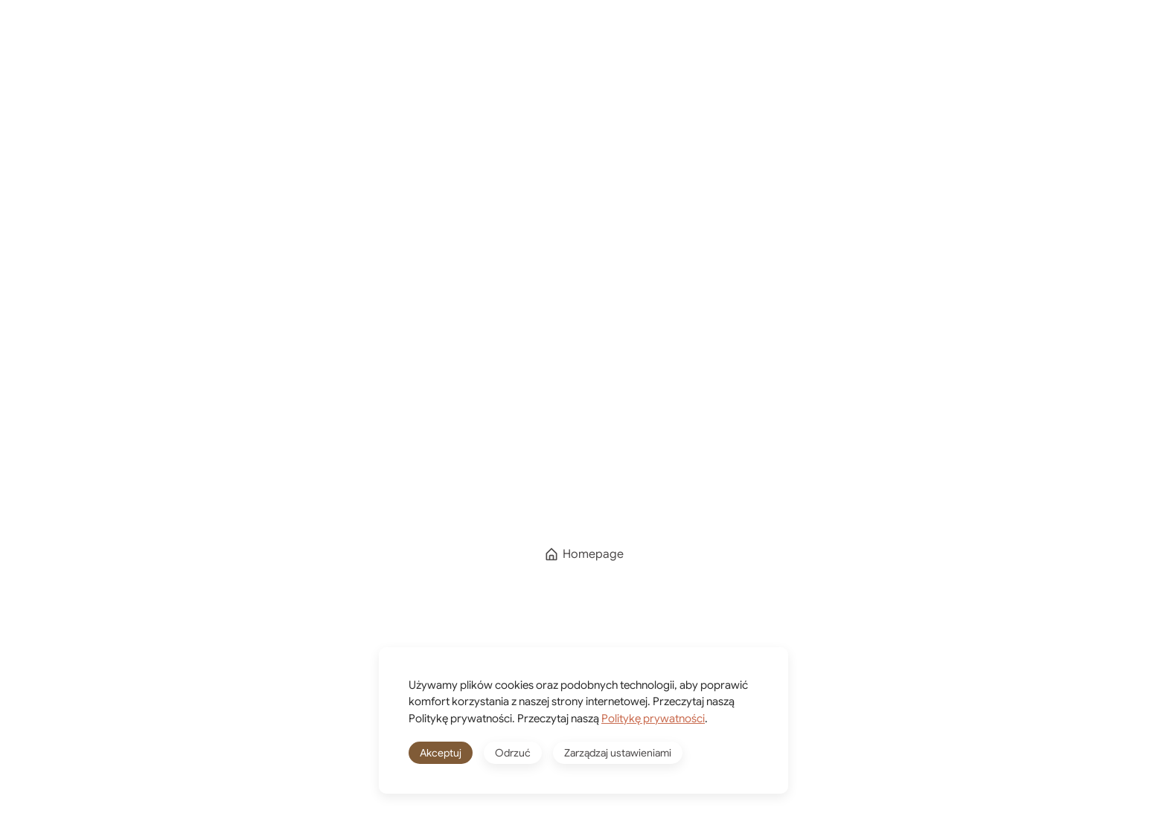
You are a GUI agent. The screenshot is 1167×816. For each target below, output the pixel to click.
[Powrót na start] (133, 43)
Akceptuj (440, 752)
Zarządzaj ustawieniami (617, 752)
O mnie (568, 42)
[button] (1082, 43)
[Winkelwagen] (771, 43)
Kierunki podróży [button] (446, 42)
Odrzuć (513, 752)
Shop (648, 42)
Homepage (584, 554)
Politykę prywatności (653, 718)
